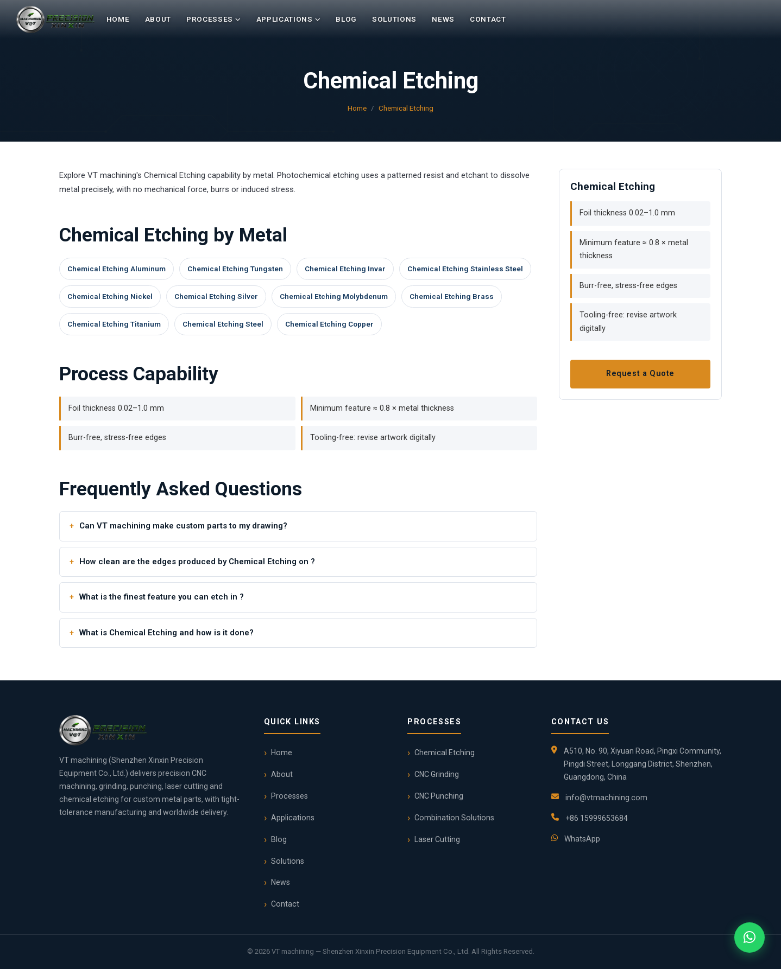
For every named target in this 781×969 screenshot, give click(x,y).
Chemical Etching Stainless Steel (465, 268)
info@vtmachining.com (606, 797)
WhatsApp (582, 838)
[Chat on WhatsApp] (749, 937)
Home (118, 19)
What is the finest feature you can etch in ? (161, 597)
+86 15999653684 (596, 818)
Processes (213, 19)
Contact (488, 19)
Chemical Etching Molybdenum (334, 296)
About (158, 19)
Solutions (394, 19)
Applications (288, 19)
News (443, 19)
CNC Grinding (436, 774)
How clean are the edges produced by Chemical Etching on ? (197, 561)
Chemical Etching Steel (222, 324)
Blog (346, 19)
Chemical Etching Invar (345, 268)
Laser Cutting (437, 839)
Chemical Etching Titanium (114, 324)
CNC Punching (438, 796)
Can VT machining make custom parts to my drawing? (183, 526)
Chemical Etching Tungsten (235, 268)
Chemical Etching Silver (216, 296)
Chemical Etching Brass (452, 296)
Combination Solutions (454, 817)
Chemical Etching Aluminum (116, 268)
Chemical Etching (406, 108)
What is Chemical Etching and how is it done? (166, 632)
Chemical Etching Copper (329, 324)
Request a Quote (640, 373)
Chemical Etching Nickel (110, 296)
